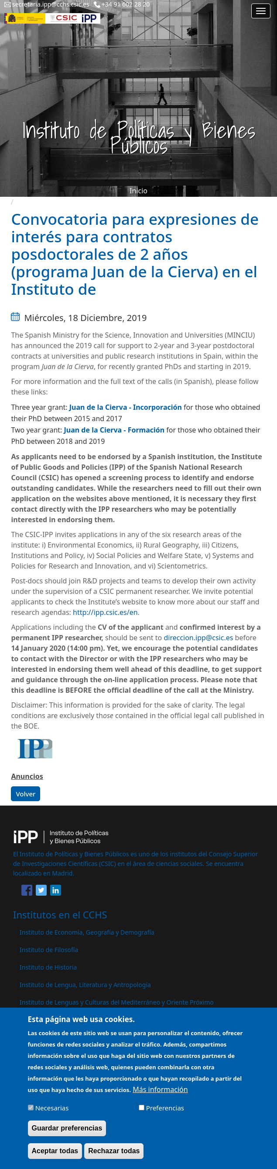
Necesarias (52, 1114)
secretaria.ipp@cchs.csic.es (50, 4)
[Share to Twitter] (41, 892)
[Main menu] (260, 10)
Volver (25, 793)
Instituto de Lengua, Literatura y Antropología (85, 985)
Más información (160, 1095)
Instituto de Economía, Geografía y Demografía (87, 932)
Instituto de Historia (48, 967)
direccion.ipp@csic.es (198, 637)
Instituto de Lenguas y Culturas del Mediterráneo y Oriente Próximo (117, 1002)
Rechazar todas (114, 1157)
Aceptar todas (55, 1157)
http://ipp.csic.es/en (105, 612)
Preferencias (165, 1114)
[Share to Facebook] (26, 892)
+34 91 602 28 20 (126, 4)
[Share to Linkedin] (55, 892)
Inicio (138, 190)
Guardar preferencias (67, 1134)
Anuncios (27, 776)
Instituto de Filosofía (49, 950)
